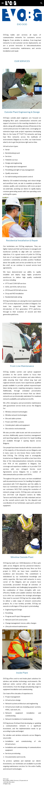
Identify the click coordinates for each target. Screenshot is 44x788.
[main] (22, 24)
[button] (2, 3)
